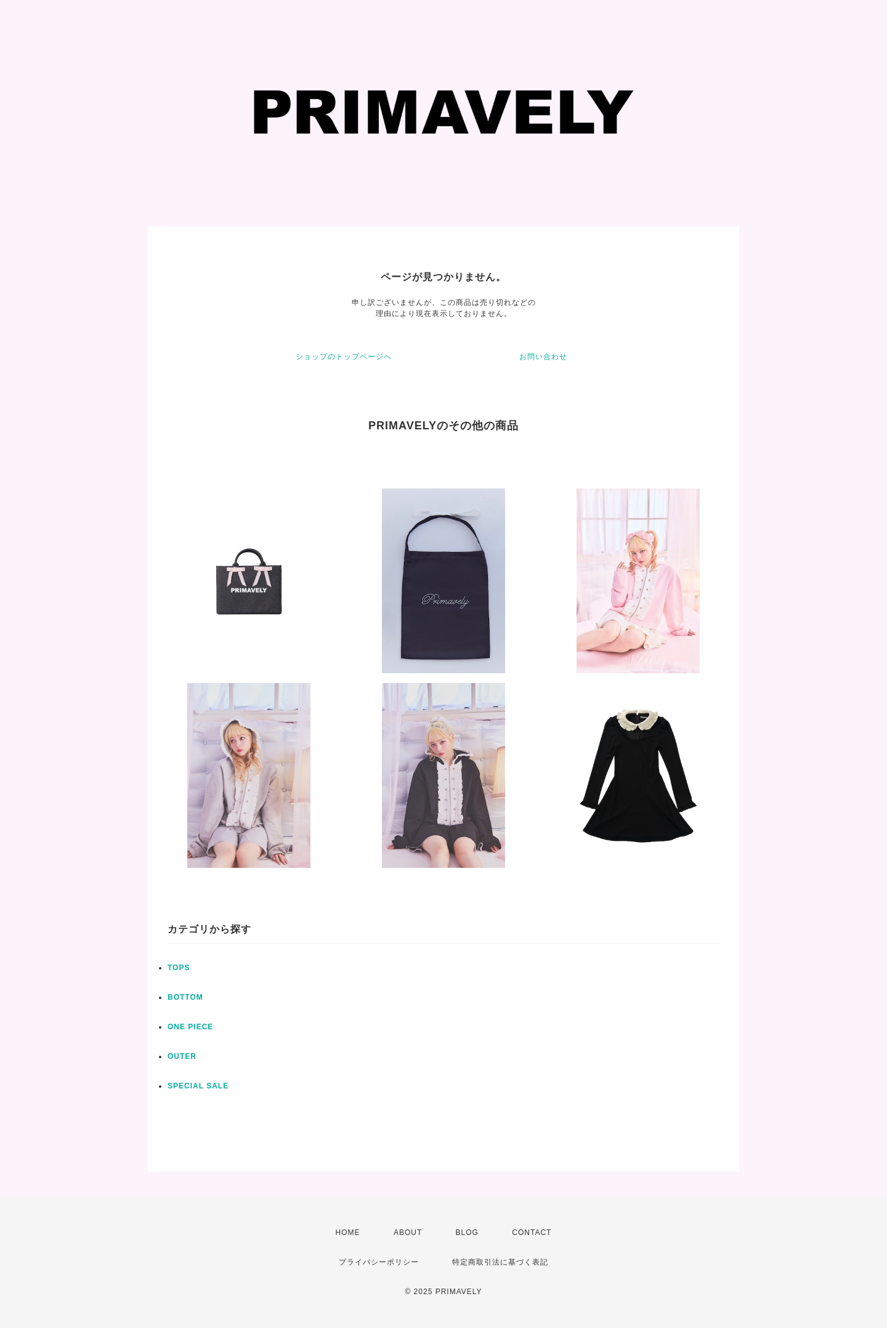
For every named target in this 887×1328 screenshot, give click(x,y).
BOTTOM (185, 997)
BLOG (467, 1232)
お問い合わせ (543, 356)
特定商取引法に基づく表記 (500, 1262)
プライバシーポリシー (379, 1262)
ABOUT (408, 1232)
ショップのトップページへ (344, 356)
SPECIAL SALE (198, 1086)
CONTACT (531, 1232)
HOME (348, 1232)
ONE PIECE (190, 1026)
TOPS (179, 967)
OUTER (182, 1056)
